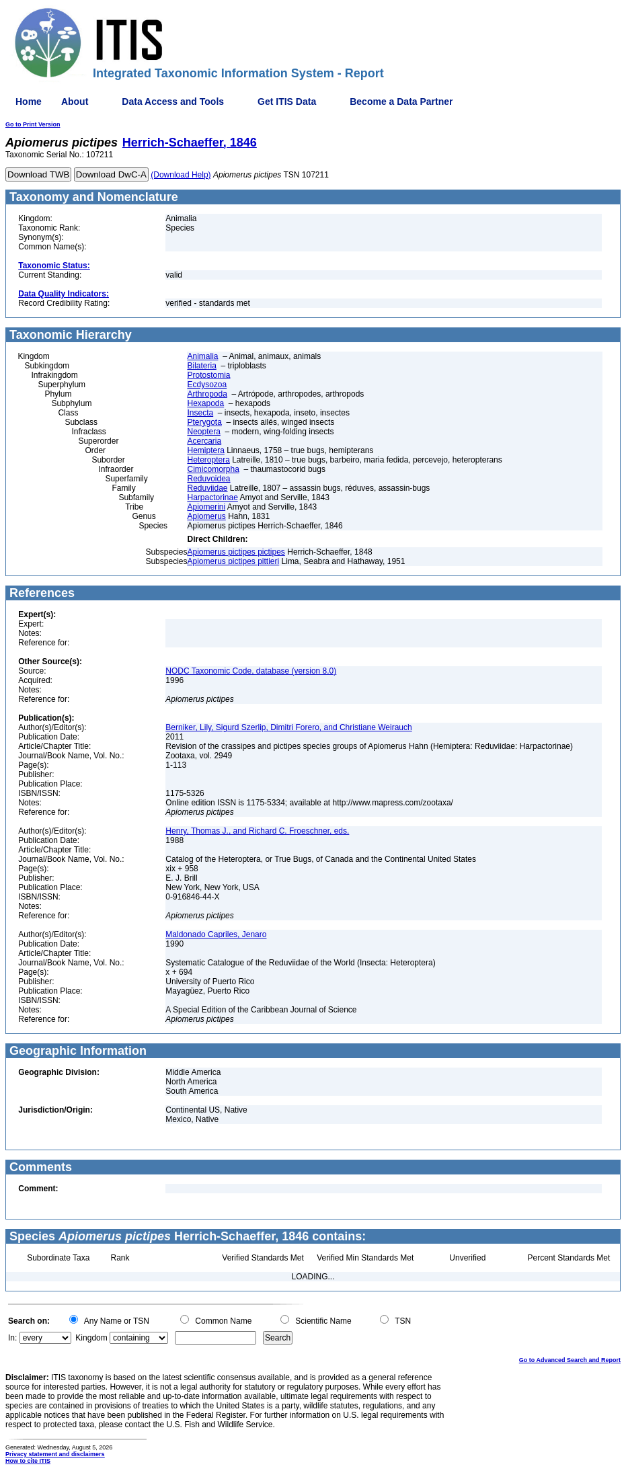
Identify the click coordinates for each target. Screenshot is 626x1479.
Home (28, 101)
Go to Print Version (33, 124)
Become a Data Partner (401, 101)
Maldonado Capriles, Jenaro (215, 934)
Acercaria (204, 441)
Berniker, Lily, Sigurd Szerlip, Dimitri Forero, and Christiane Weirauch (288, 727)
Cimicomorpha (213, 469)
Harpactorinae (212, 497)
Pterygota (204, 422)
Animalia (202, 356)
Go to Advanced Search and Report (570, 1360)
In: (12, 1338)
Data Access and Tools (173, 101)
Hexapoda (205, 403)
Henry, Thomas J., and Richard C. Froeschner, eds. (257, 831)
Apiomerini (206, 507)
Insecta (200, 412)
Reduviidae (207, 488)
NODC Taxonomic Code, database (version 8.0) (250, 671)
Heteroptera (208, 460)
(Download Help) (180, 174)
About (74, 101)
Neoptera (203, 431)
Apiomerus (206, 516)
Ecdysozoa (207, 384)
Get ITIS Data (287, 101)
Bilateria (201, 365)
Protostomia (208, 375)
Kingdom (91, 1338)
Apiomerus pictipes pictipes (235, 552)
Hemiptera (205, 450)
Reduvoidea (208, 478)
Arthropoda (207, 394)
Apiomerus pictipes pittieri (233, 561)
